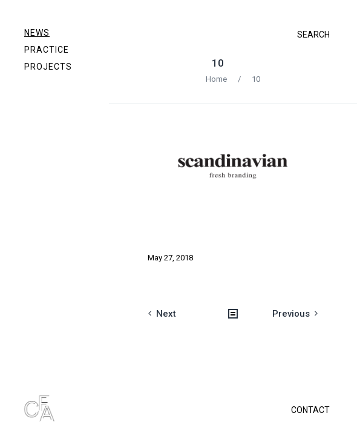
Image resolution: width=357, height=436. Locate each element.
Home (216, 79)
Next (166, 313)
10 (218, 63)
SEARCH (313, 34)
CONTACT (310, 410)
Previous (291, 313)
